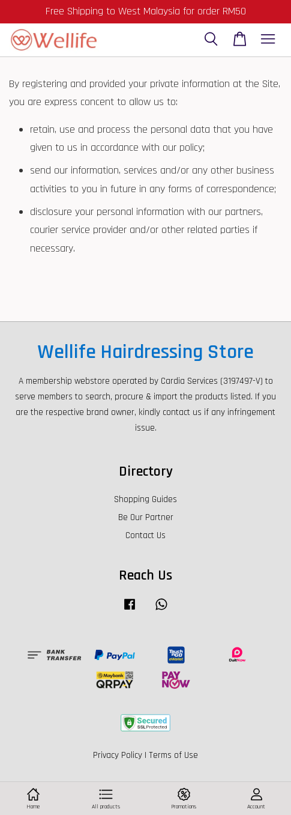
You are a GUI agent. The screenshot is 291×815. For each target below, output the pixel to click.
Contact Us (145, 535)
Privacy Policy (117, 755)
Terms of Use (173, 755)
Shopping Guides (145, 499)
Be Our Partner (145, 517)
